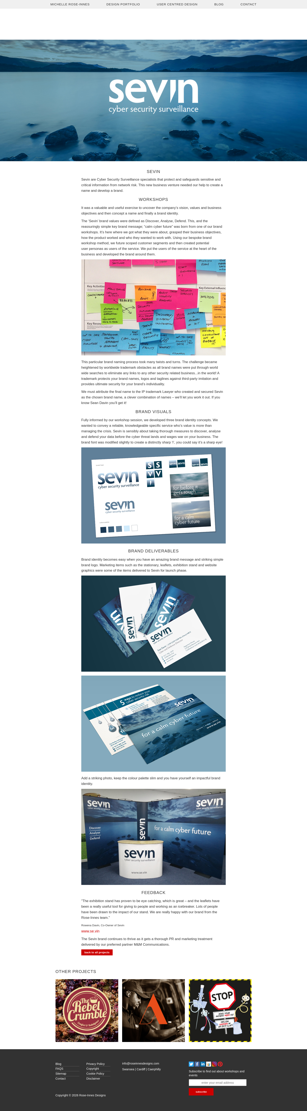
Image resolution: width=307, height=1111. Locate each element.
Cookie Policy (95, 1073)
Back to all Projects (97, 952)
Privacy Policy (95, 1064)
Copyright (92, 1068)
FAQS (59, 1068)
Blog (219, 4)
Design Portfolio (123, 4)
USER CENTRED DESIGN (177, 4)
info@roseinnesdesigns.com (140, 1063)
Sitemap (60, 1073)
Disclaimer (93, 1078)
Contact (249, 4)
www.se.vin (90, 931)
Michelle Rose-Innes (70, 4)
